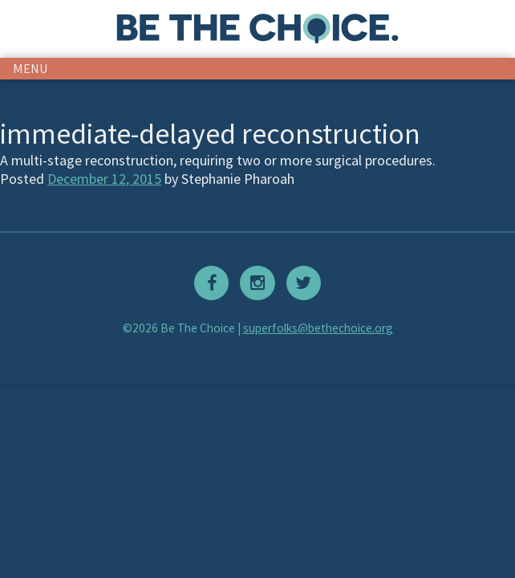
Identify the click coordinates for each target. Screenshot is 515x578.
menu (30, 68)
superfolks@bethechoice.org (318, 328)
